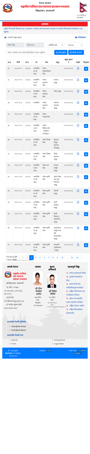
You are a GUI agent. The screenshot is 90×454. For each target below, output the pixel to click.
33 (77, 257)
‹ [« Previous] (18, 257)
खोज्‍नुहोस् (61, 52)
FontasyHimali (59, 340)
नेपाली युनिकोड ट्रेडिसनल (18, 330)
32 (72, 257)
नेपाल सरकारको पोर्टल (77, 273)
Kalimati (14, 340)
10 (62, 257)
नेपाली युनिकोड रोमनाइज (18, 326)
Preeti (13, 344)
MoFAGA (9, 353)
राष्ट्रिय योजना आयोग (76, 305)
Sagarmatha (59, 344)
